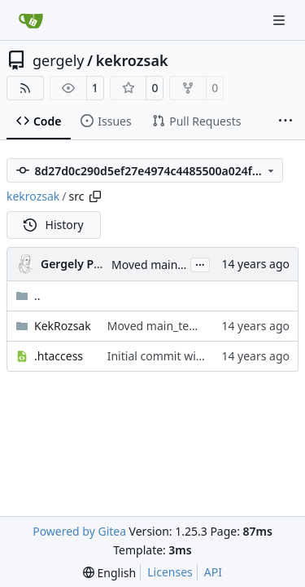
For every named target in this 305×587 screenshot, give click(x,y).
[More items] (285, 121)
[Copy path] (95, 196)
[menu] (109, 572)
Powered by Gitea (79, 531)
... (200, 263)
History (54, 224)
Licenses (170, 572)
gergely (59, 60)
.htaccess (58, 356)
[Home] (31, 20)
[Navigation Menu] (280, 20)
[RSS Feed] (25, 88)
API (213, 572)
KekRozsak (62, 325)
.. (28, 295)
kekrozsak (132, 60)
